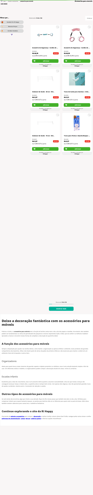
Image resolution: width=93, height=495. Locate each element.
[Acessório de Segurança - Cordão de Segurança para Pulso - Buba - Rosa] (77, 46)
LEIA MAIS (4, 4)
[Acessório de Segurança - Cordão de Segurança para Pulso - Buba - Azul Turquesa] (45, 46)
